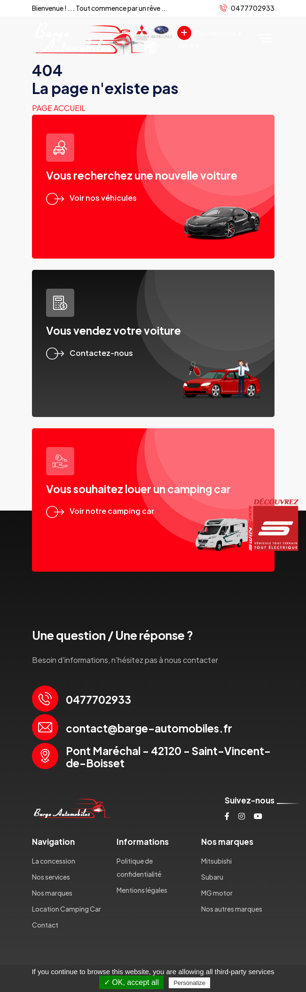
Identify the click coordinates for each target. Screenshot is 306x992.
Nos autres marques (231, 909)
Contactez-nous (89, 353)
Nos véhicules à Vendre (209, 38)
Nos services (51, 877)
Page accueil (59, 108)
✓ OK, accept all (131, 982)
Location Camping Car (66, 909)
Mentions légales (142, 890)
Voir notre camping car (100, 511)
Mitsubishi (216, 861)
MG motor (217, 893)
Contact (45, 925)
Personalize (189, 982)
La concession (53, 861)
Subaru (212, 877)
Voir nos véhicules (91, 198)
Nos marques (52, 893)
